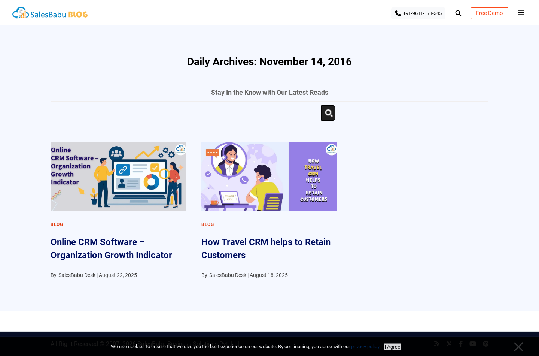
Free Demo (489, 13)
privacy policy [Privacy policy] (365, 346)
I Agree (392, 347)
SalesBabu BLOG (49, 14)
